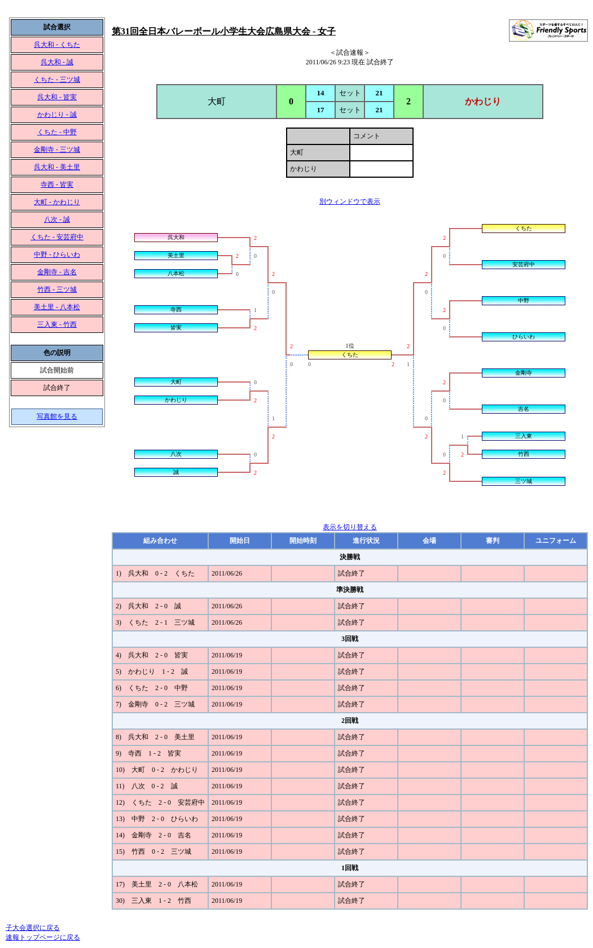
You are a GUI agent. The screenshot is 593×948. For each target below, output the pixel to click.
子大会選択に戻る (33, 928)
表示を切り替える (350, 527)
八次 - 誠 (57, 219)
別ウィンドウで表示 (349, 201)
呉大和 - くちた (57, 45)
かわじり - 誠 (57, 114)
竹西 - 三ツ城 (57, 289)
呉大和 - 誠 (57, 62)
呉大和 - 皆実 (57, 97)
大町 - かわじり (57, 202)
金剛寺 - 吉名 (57, 272)
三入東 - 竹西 (57, 324)
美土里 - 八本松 (57, 307)
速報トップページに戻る (43, 937)
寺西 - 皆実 (57, 184)
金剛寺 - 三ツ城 (57, 149)
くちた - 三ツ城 (57, 80)
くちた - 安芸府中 (57, 237)
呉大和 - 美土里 (57, 167)
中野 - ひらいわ (57, 254)
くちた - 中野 (57, 132)
